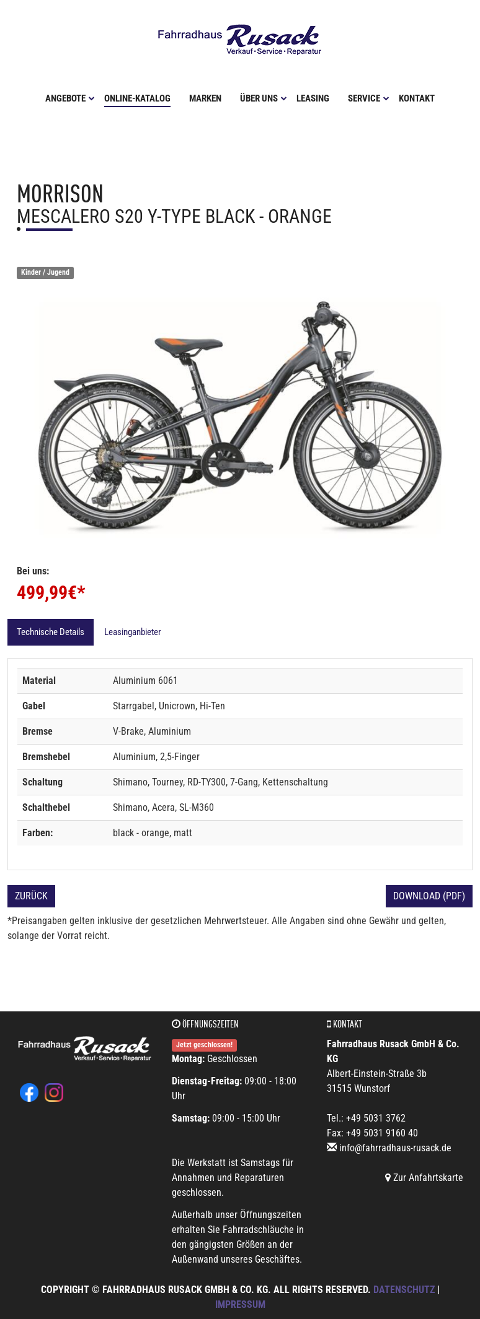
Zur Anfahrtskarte (424, 1176)
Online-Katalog (137, 97)
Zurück (31, 895)
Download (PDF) (429, 895)
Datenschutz (404, 1288)
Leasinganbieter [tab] (132, 630)
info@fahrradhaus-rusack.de (395, 1147)
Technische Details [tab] (50, 630)
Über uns (263, 97)
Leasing (312, 97)
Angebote (70, 97)
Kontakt (417, 97)
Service (368, 97)
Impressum (240, 1303)
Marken (205, 97)
